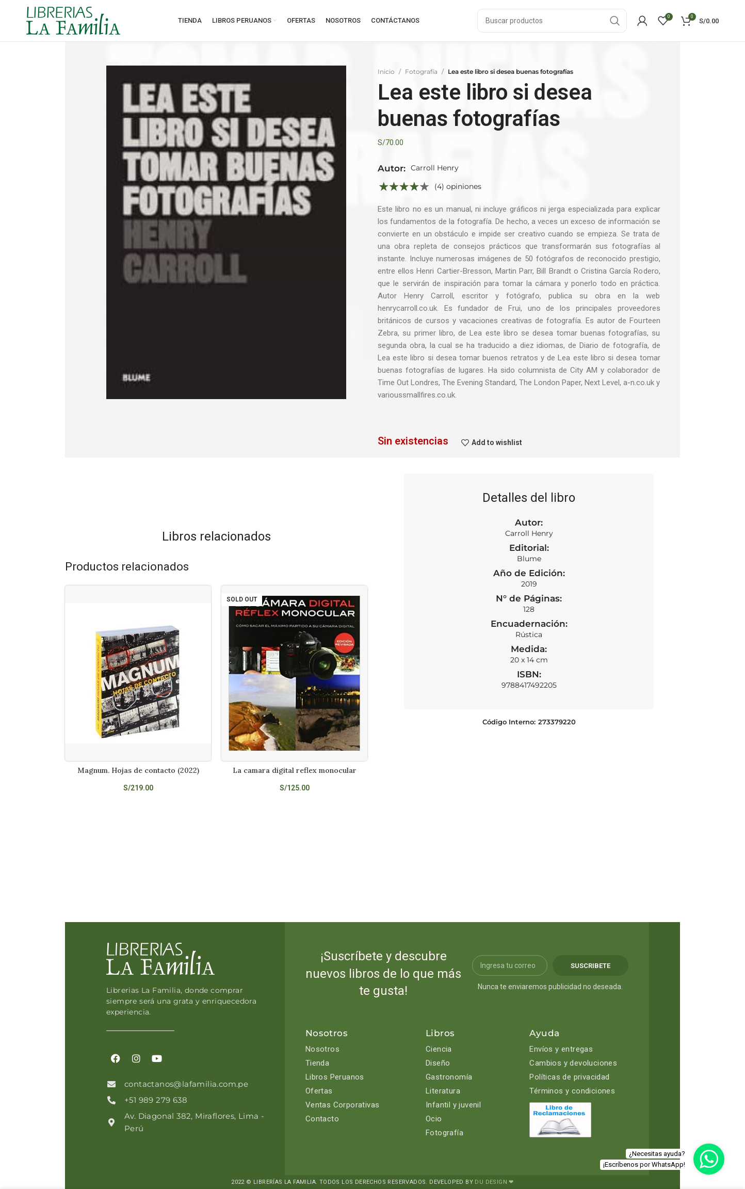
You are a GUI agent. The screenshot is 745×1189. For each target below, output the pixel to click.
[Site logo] (73, 20)
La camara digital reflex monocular (295, 770)
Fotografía (421, 71)
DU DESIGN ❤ (494, 1182)
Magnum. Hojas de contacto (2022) (138, 770)
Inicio (386, 71)
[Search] (552, 21)
